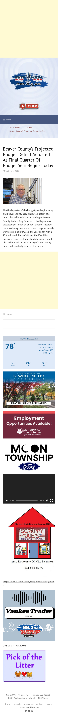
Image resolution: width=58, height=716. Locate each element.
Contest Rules (24, 694)
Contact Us (11, 694)
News (9, 314)
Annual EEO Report (41, 694)
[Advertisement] (29, 29)
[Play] (6, 500)
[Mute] (46, 500)
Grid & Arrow (33, 707)
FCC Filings (43, 698)
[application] (29, 489)
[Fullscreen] (51, 500)
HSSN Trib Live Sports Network (21, 698)
